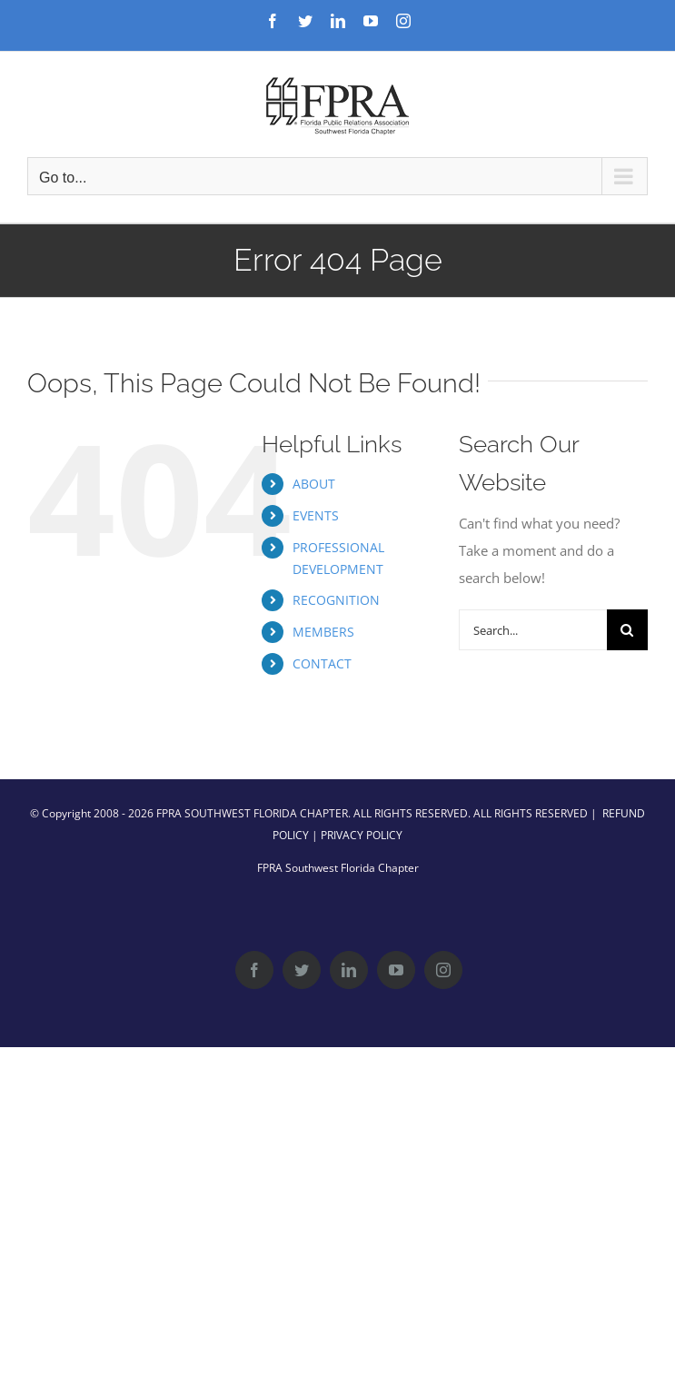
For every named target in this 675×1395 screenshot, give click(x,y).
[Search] (627, 629)
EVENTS (316, 515)
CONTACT (322, 663)
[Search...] (533, 629)
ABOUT (314, 483)
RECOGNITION (336, 599)
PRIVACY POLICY (361, 835)
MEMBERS (323, 631)
